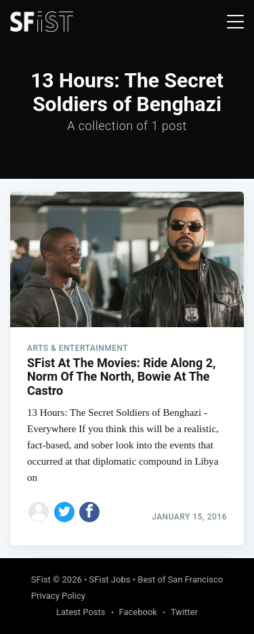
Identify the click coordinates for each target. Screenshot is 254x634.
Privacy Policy (58, 596)
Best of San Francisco (180, 579)
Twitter (184, 612)
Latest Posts (81, 612)
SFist (41, 579)
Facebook (138, 612)
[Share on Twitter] (64, 512)
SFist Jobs (110, 579)
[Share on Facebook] (89, 512)
